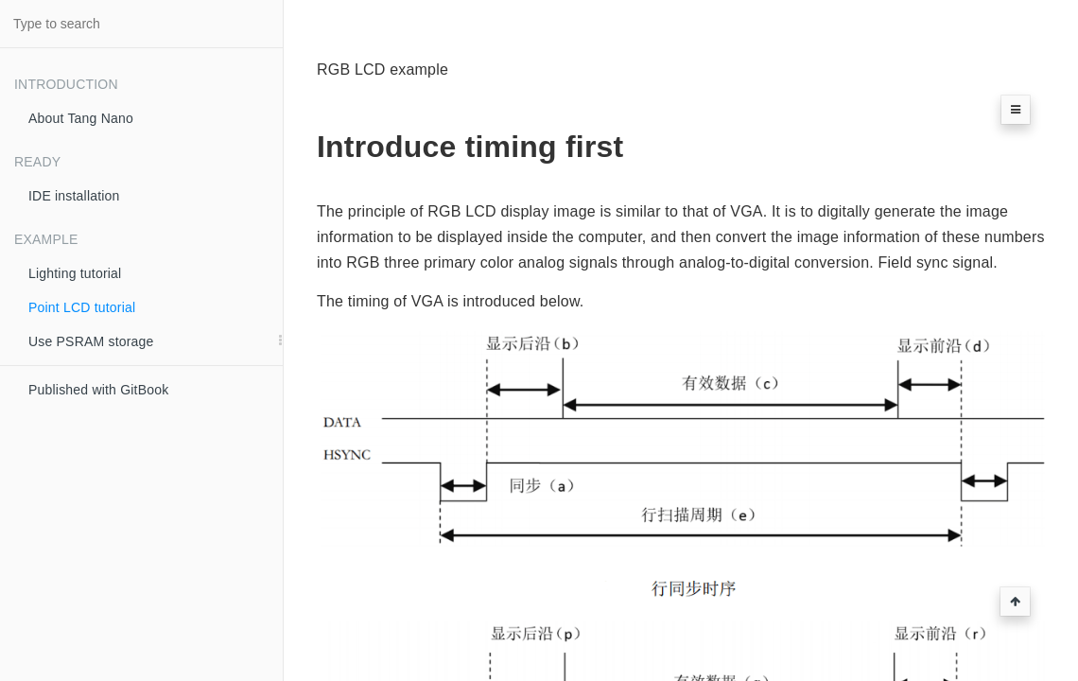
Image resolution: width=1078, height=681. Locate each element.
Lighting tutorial (74, 273)
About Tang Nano (80, 118)
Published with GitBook (98, 389)
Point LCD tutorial (81, 307)
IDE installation (74, 195)
